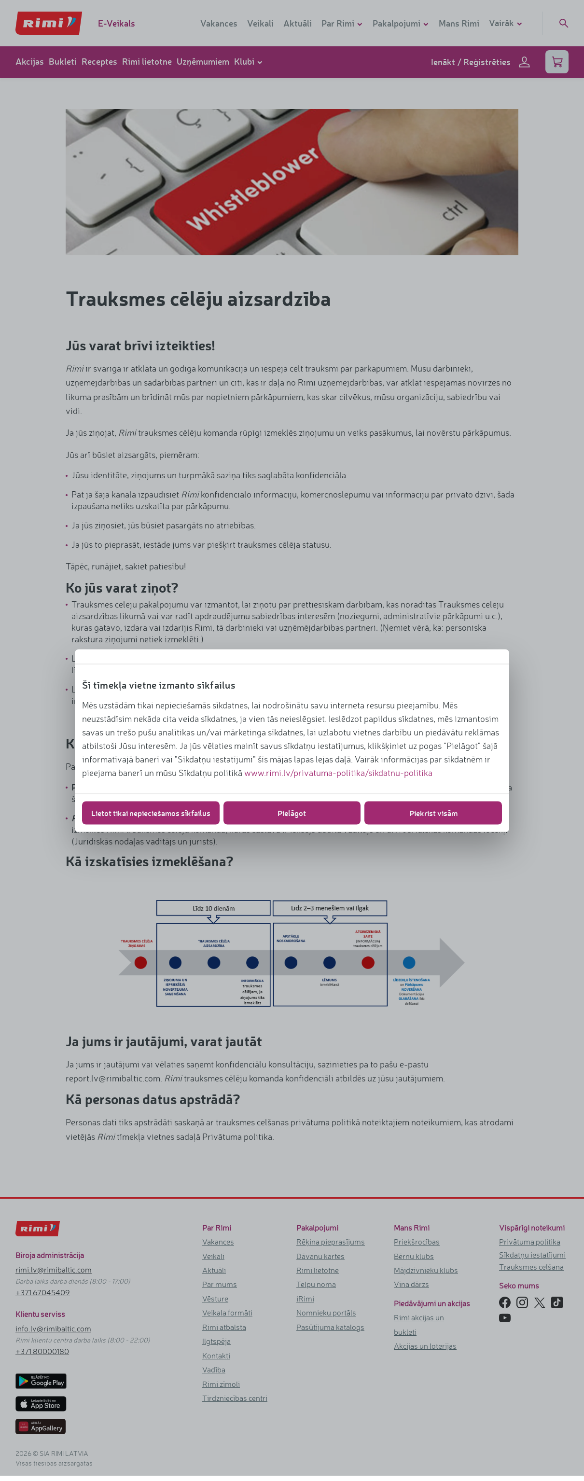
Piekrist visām (433, 812)
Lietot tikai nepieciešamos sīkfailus (150, 812)
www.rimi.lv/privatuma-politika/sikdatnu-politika (338, 772)
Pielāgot (292, 812)
